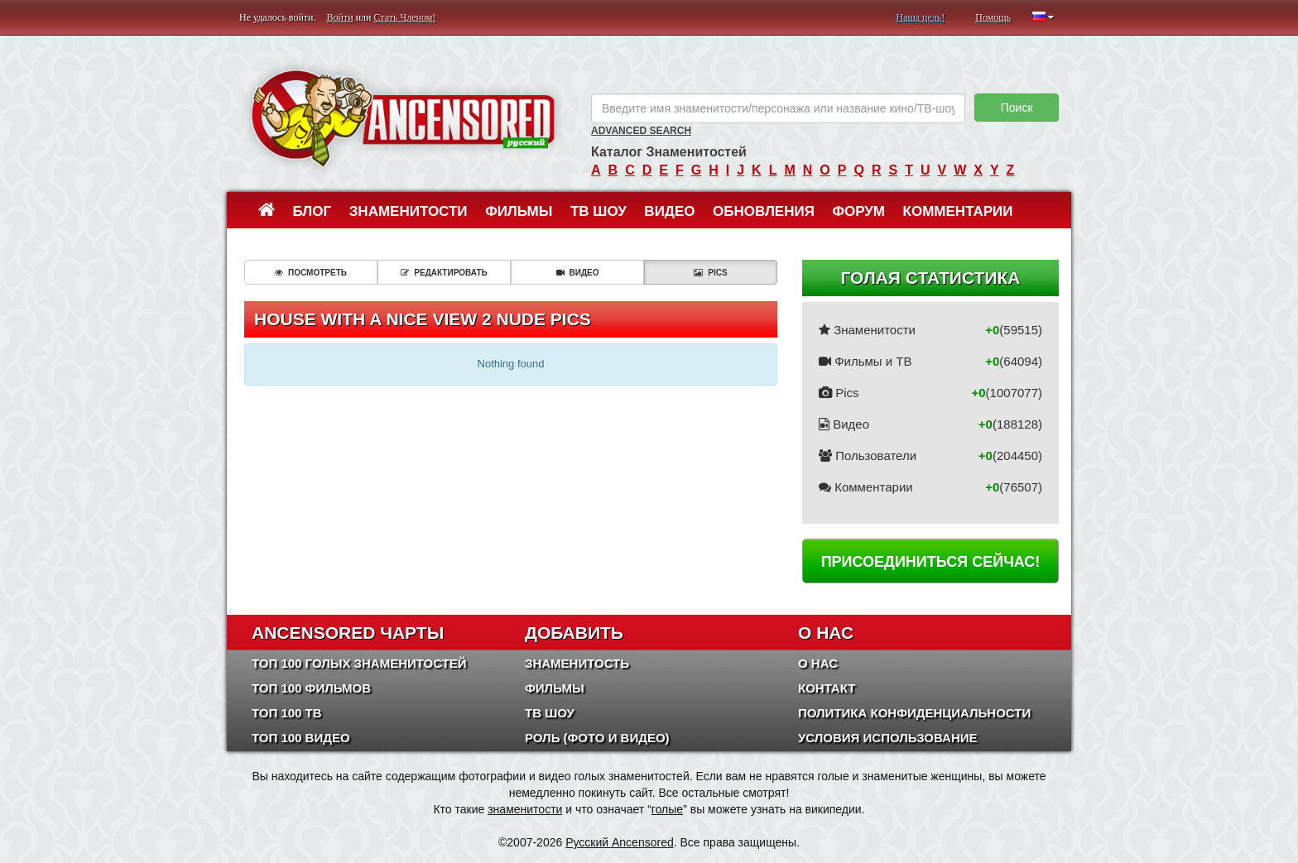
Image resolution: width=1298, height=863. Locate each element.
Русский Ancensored (619, 842)
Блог (312, 211)
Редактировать (444, 272)
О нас (818, 663)
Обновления (764, 211)
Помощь (993, 17)
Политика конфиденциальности (914, 713)
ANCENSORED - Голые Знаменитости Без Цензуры (402, 118)
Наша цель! (920, 17)
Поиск (1017, 107)
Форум (858, 211)
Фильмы (518, 211)
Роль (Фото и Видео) (597, 738)
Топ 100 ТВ (287, 713)
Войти (340, 17)
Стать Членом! (404, 17)
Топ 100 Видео (301, 738)
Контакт (826, 688)
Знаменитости (408, 211)
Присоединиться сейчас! (931, 562)
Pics (710, 272)
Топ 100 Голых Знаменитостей (359, 663)
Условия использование (888, 738)
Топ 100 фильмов (311, 688)
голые (667, 809)
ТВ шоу (598, 211)
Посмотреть (311, 272)
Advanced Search (641, 131)
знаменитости (525, 809)
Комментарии (958, 211)
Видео (669, 211)
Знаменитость (577, 663)
